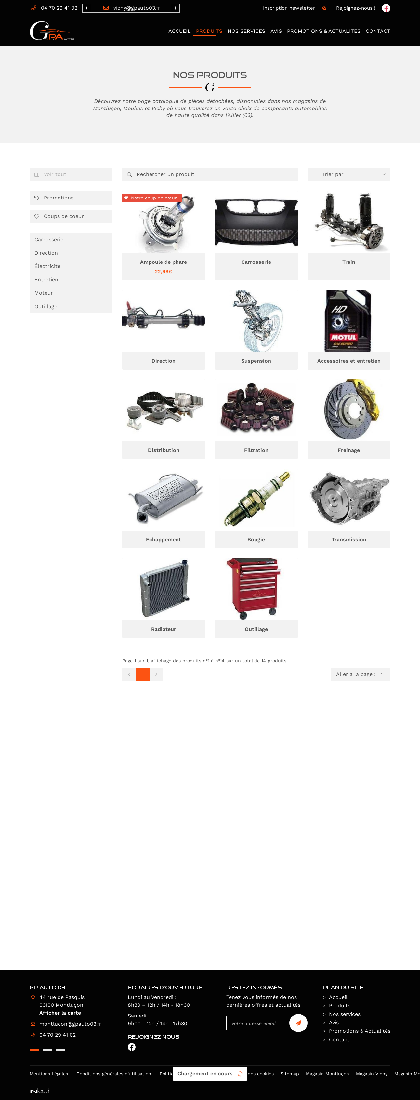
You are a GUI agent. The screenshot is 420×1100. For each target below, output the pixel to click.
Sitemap (290, 1073)
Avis (276, 31)
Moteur (43, 293)
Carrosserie (48, 240)
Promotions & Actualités (324, 31)
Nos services (246, 31)
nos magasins (300, 101)
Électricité (47, 266)
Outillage (45, 306)
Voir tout (50, 174)
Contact (378, 31)
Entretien (46, 279)
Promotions (53, 198)
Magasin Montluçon (327, 1073)
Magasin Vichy (371, 1073)
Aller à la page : (363, 674)
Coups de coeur (59, 216)
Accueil (179, 31)
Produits (209, 31)
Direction (46, 253)
